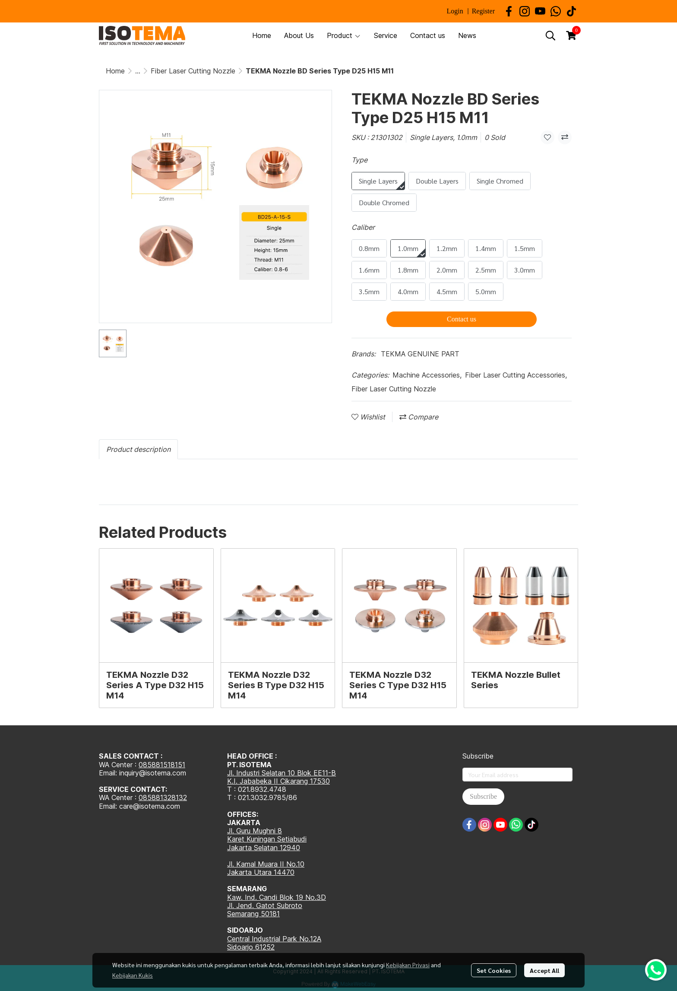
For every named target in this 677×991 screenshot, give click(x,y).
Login (454, 11)
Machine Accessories (427, 375)
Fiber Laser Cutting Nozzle (193, 71)
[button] (550, 35)
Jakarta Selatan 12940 (263, 847)
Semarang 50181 (253, 913)
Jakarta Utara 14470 (260, 872)
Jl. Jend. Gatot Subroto (264, 905)
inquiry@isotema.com (152, 773)
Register (483, 11)
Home (115, 71)
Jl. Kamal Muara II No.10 (265, 864)
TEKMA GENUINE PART (420, 353)
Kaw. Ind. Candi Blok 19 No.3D (276, 897)
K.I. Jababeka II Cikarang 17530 (278, 781)
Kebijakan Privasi (408, 965)
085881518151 (162, 764)
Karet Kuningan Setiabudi (267, 839)
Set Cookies (494, 970)
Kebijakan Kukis (132, 975)
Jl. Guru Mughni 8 (254, 830)
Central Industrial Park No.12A (274, 938)
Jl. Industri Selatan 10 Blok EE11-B (281, 773)
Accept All (544, 970)
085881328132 (163, 797)
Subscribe (483, 796)
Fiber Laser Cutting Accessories (516, 375)
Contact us (461, 319)
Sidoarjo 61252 (251, 947)
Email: (109, 806)
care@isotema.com (149, 806)
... (137, 71)
